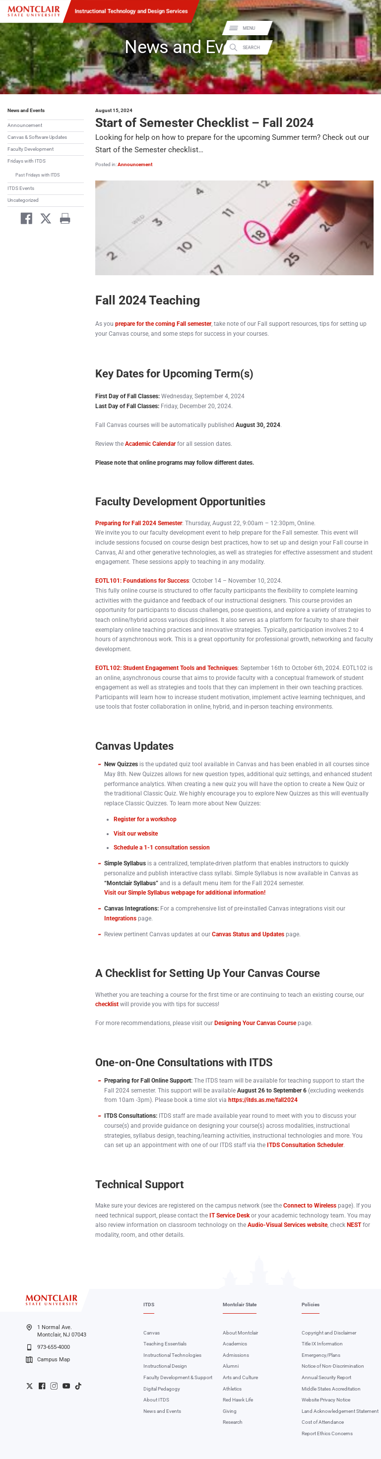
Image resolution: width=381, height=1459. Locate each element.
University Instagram (54, 1386)
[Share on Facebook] (23, 220)
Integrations (120, 918)
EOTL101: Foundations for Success (142, 580)
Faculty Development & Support (177, 1377)
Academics (235, 1343)
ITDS (148, 1304)
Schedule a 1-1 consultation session (162, 847)
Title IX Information (322, 1343)
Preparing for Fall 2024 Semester (138, 523)
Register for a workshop (145, 819)
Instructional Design (165, 1366)
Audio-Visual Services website (287, 1224)
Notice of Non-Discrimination (333, 1366)
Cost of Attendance (323, 1422)
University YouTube (66, 1386)
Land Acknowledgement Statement (340, 1411)
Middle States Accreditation (331, 1389)
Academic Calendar (150, 443)
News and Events (26, 110)
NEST (354, 1224)
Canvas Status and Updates (248, 934)
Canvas (151, 1333)
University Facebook (42, 1386)
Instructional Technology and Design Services (131, 10)
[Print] (61, 220)
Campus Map (47, 1359)
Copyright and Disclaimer (329, 1333)
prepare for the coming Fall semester (163, 323)
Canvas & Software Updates (37, 137)
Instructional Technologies (172, 1355)
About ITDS (156, 1399)
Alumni (231, 1366)
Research (233, 1422)
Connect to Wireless (309, 1205)
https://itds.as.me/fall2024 (263, 1099)
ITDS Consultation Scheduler (305, 1145)
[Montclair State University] (33, 11)
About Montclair (240, 1333)
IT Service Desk (229, 1215)
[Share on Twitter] (43, 220)
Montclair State (239, 1304)
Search (365, 47)
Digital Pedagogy (161, 1389)
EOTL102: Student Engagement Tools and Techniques (166, 668)
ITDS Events (20, 188)
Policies (310, 1304)
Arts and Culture (240, 1377)
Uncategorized (23, 200)
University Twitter (29, 1386)
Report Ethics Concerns (327, 1433)
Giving (230, 1411)
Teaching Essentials (165, 1343)
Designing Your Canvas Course (255, 1023)
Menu (363, 28)
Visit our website (136, 833)
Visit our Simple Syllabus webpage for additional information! (184, 892)
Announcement (24, 125)
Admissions (236, 1355)
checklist (107, 1004)
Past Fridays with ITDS (37, 175)
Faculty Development (30, 149)
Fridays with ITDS (26, 161)
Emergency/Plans (321, 1355)
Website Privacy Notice (326, 1399)
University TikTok (78, 1386)
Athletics (232, 1389)
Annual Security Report (326, 1377)
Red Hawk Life (238, 1399)
